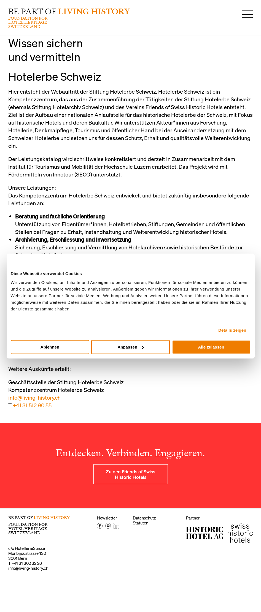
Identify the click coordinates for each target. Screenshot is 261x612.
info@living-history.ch (34, 397)
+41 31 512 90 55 (32, 405)
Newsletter (107, 518)
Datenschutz (144, 517)
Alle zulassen (211, 347)
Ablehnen (50, 347)
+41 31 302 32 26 (27, 563)
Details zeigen (232, 330)
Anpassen (130, 347)
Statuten (140, 522)
